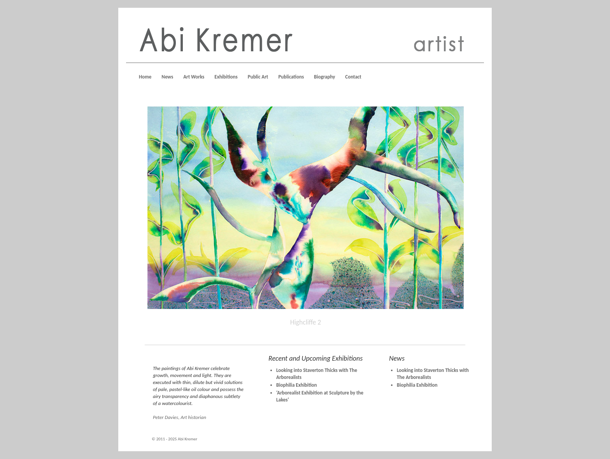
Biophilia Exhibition (296, 385)
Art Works (193, 77)
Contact (353, 77)
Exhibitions (225, 77)
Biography (324, 77)
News (167, 77)
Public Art (258, 77)
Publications (291, 77)
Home (145, 77)
